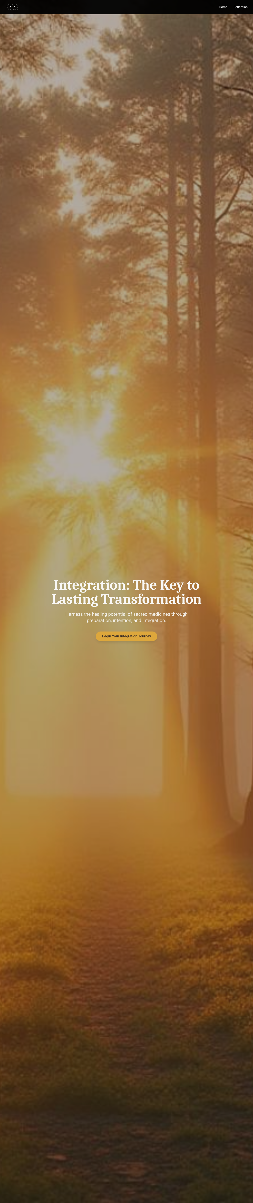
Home (223, 7)
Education (241, 7)
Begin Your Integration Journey (126, 636)
